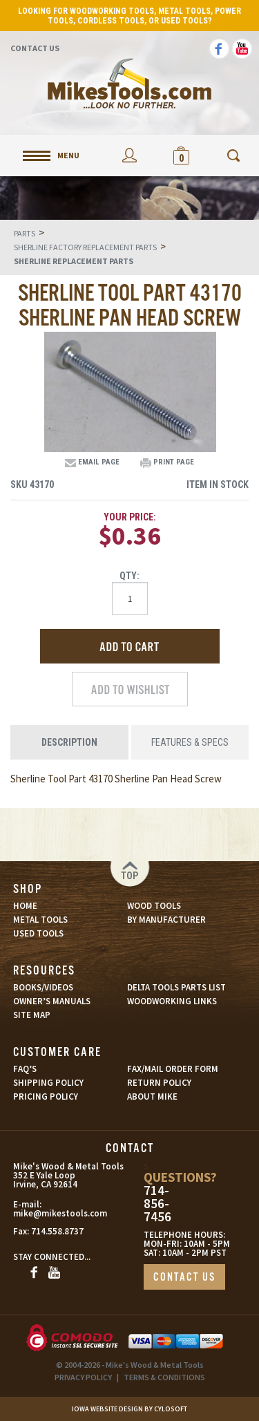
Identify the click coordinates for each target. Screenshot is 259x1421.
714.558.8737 (57, 1231)
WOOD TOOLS (154, 905)
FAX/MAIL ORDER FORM (172, 1068)
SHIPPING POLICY (48, 1082)
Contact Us (34, 48)
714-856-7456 (157, 1203)
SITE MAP (31, 1014)
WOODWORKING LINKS (172, 1001)
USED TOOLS (38, 933)
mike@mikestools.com (45, 1213)
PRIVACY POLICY (83, 1377)
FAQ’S (25, 1068)
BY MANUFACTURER (166, 919)
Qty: (129, 575)
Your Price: (130, 517)
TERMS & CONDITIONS (164, 1377)
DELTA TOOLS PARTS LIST (176, 987)
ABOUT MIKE (152, 1096)
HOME (25, 905)
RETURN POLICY (159, 1082)
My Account (129, 155)
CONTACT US (184, 1277)
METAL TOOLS (40, 919)
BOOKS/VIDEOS (43, 987)
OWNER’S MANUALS (51, 1001)
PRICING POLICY (45, 1096)
